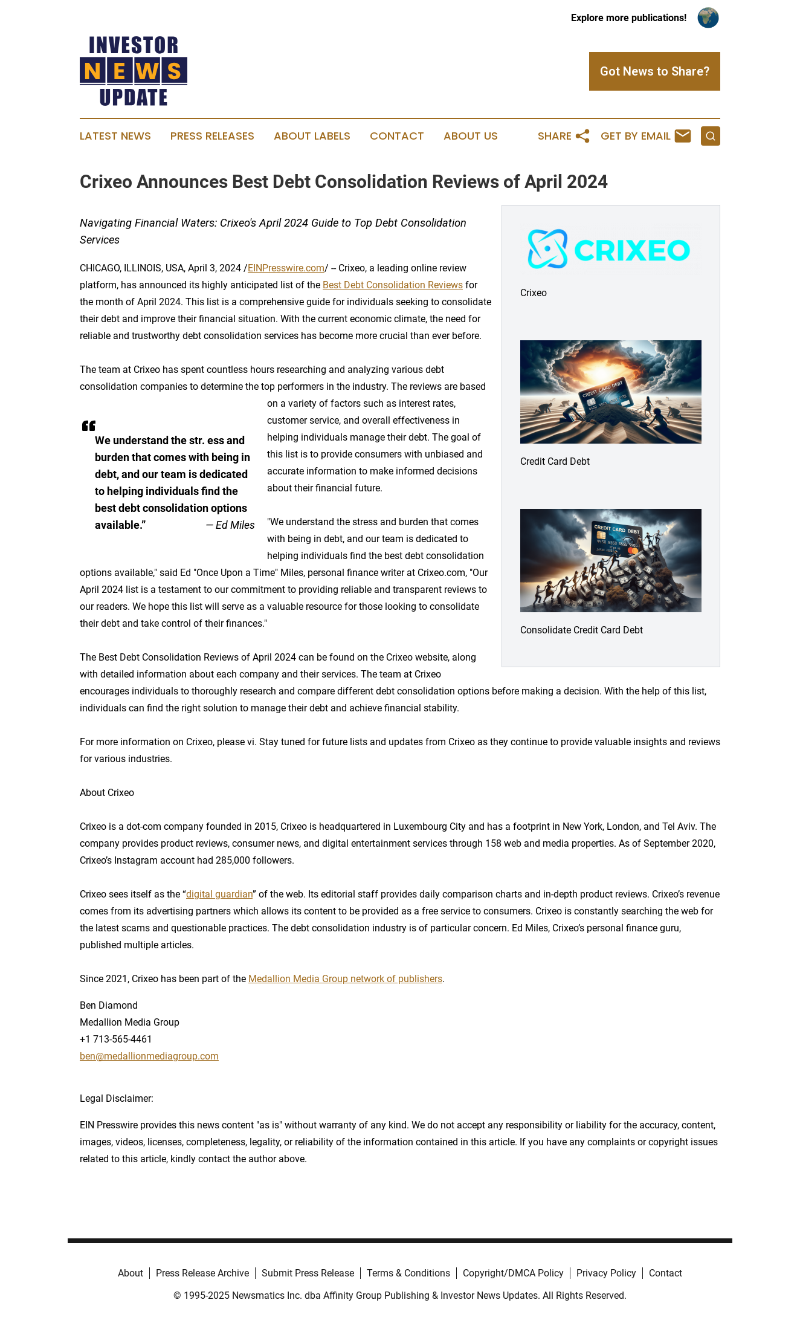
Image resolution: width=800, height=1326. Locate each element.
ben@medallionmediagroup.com (149, 1056)
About (130, 1273)
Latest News (115, 136)
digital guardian (219, 894)
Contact (397, 136)
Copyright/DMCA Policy (513, 1273)
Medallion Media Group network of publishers (345, 979)
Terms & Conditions (408, 1273)
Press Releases (212, 136)
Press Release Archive (202, 1273)
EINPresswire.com (286, 268)
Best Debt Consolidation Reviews (393, 285)
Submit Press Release (308, 1273)
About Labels (312, 136)
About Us (471, 136)
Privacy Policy (606, 1273)
